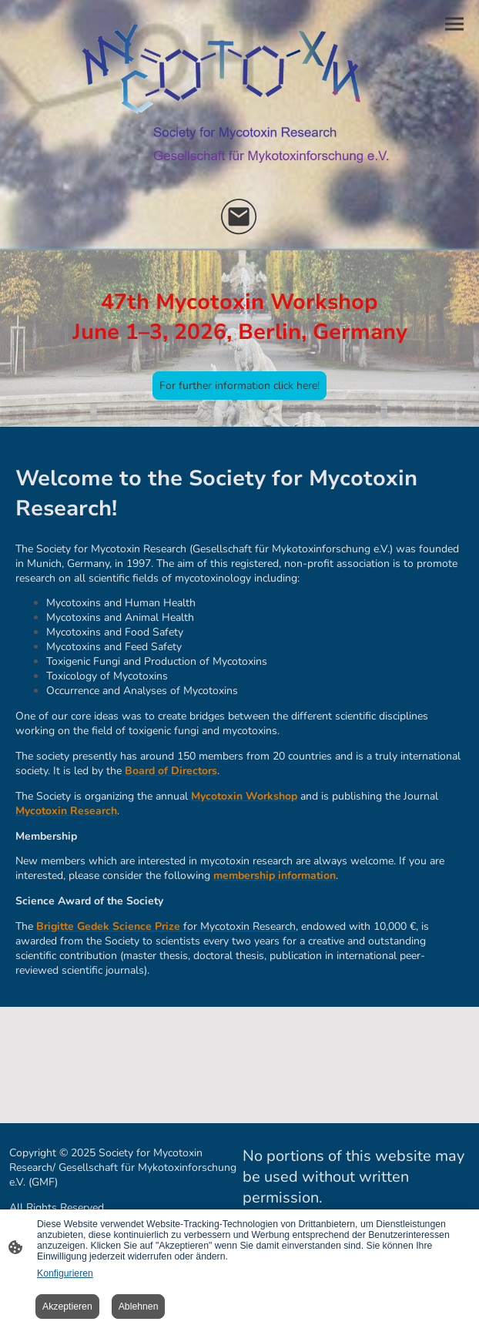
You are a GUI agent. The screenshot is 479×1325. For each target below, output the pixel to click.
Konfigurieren (65, 1273)
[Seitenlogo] (240, 97)
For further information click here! (239, 385)
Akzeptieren (67, 1306)
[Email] (239, 217)
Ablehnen (139, 1306)
